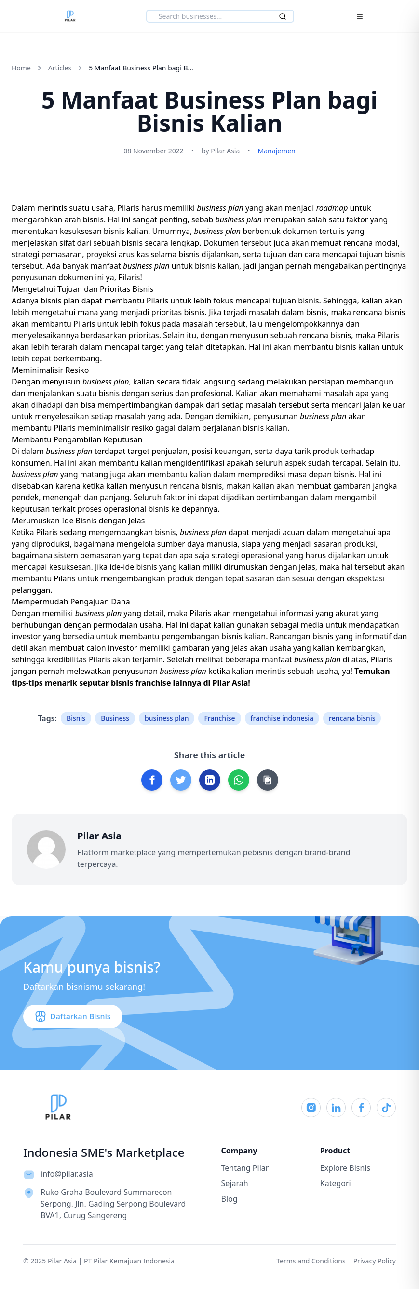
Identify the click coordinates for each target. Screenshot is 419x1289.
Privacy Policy (374, 1260)
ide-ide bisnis (133, 567)
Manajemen (277, 150)
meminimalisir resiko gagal (127, 428)
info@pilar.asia (67, 1173)
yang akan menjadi (272, 208)
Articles (59, 67)
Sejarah (234, 1183)
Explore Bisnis (345, 1168)
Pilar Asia (230, 682)
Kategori (335, 1183)
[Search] (282, 16)
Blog (229, 1198)
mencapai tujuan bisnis (277, 300)
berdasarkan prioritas (120, 335)
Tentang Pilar (245, 1168)
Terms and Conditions (310, 1260)
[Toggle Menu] (360, 16)
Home (21, 67)
